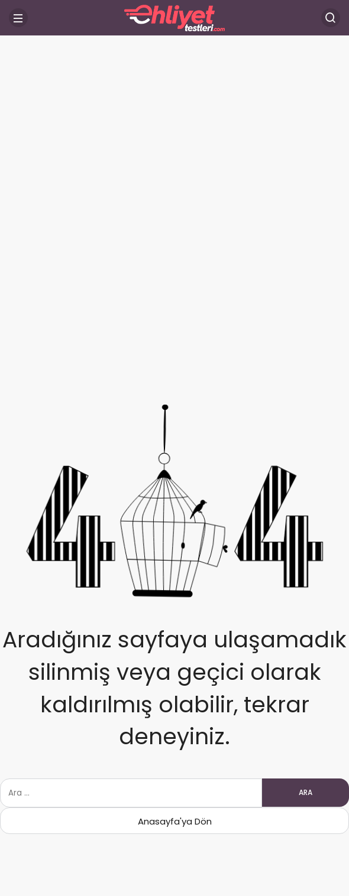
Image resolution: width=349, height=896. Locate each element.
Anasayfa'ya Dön (175, 821)
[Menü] (18, 17)
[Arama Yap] (330, 17)
